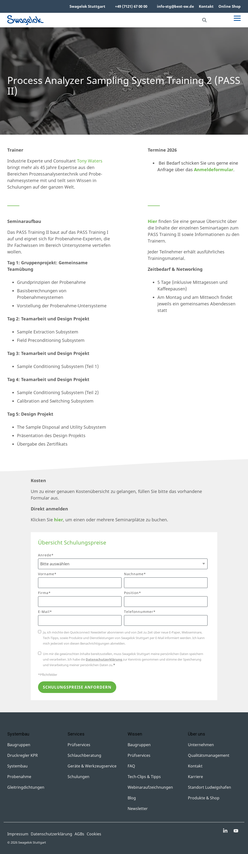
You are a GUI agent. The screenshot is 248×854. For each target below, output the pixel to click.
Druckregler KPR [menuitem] (22, 755)
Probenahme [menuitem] (19, 776)
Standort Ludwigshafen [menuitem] (209, 787)
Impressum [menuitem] (17, 834)
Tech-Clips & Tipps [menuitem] (144, 776)
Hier (152, 221)
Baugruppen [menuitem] (18, 744)
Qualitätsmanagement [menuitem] (208, 755)
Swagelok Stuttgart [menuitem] (87, 6)
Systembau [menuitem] (17, 766)
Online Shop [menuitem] (229, 6)
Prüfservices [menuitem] (79, 744)
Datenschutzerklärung (104, 659)
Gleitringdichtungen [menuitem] (25, 787)
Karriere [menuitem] (195, 776)
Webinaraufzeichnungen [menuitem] (150, 787)
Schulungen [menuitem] (78, 776)
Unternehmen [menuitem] (201, 744)
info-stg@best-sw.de (175, 6)
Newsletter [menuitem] (138, 808)
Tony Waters (89, 161)
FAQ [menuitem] (131, 766)
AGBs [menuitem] (79, 834)
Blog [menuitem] (132, 798)
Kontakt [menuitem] (206, 6)
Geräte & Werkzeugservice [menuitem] (92, 766)
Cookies (94, 834)
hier (58, 520)
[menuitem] (107, 6)
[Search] (204, 20)
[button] (237, 18)
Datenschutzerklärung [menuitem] (51, 834)
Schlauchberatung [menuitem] (84, 755)
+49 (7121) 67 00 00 (131, 6)
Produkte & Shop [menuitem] (203, 798)
